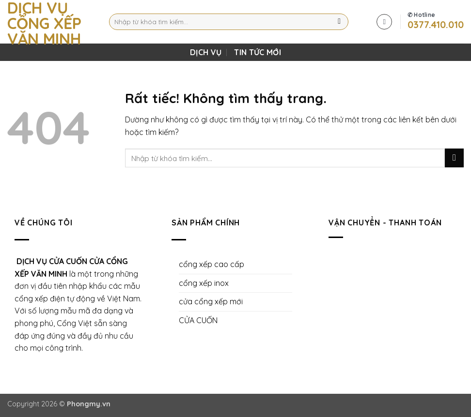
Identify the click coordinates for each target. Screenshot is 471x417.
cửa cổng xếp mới (211, 301)
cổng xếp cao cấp (211, 264)
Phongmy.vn (88, 404)
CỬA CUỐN (198, 320)
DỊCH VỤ (205, 52)
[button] (384, 22)
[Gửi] (339, 22)
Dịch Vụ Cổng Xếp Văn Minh (44, 23)
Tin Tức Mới (257, 52)
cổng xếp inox (204, 283)
